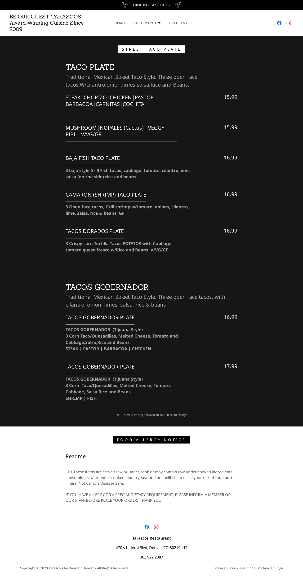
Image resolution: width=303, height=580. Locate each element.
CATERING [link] (179, 23)
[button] (147, 23)
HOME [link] (120, 23)
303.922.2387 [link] (151, 557)
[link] (48, 29)
